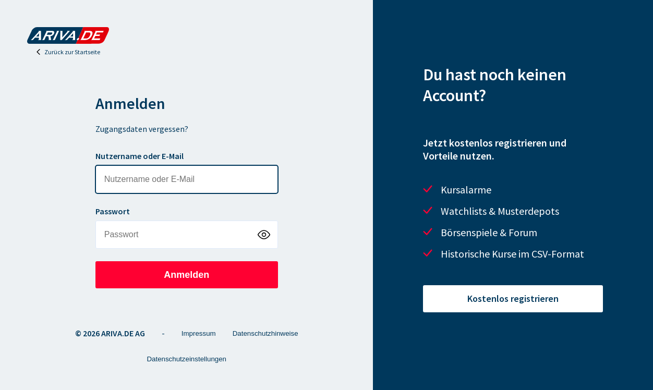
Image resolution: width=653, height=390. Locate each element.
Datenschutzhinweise (265, 333)
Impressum (199, 333)
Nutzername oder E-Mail (139, 156)
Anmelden (186, 275)
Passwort (112, 211)
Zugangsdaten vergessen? (141, 129)
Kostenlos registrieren (513, 298)
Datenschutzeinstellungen (186, 359)
